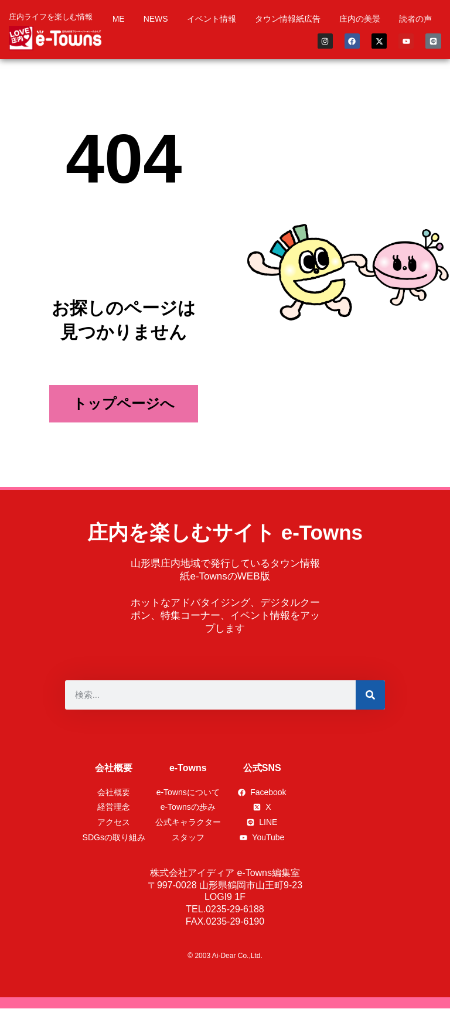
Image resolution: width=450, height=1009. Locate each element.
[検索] (370, 695)
